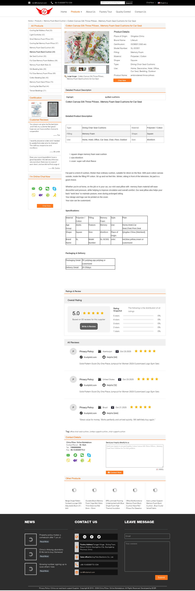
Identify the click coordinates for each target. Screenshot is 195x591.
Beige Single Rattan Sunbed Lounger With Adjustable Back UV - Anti (73, 504)
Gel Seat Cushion (36, 56)
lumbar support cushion (99, 432)
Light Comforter (35, 35)
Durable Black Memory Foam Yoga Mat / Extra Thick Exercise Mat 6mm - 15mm (94, 504)
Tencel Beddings (36, 91)
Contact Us (140, 11)
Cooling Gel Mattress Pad (39, 30)
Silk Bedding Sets (36, 69)
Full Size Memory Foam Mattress (42, 60)
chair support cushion (117, 432)
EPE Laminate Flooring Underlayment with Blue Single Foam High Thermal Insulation (115, 504)
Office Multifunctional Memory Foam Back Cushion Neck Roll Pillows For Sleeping (134, 504)
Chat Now (124, 80)
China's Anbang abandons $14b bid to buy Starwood (51, 550)
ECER (154, 588)
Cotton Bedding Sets (37, 78)
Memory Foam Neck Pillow (40, 82)
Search (129, 3)
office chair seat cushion (79, 432)
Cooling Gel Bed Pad (38, 86)
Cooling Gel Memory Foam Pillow (42, 43)
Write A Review (89, 326)
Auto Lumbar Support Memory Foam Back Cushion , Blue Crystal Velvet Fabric (154, 504)
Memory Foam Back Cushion (55, 21)
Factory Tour (106, 11)
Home (64, 11)
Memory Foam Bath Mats (39, 65)
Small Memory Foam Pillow (40, 39)
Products (75, 11)
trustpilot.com (90, 357)
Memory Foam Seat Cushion (40, 48)
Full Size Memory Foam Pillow (41, 73)
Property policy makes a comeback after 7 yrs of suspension (50, 536)
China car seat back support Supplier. (65, 588)
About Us (90, 11)
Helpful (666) (112, 413)
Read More (44, 542)
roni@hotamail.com (39, 3)
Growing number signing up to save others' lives (53, 565)
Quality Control (123, 11)
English (164, 3)
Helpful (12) (112, 385)
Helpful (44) (112, 357)
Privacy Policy (44, 588)
